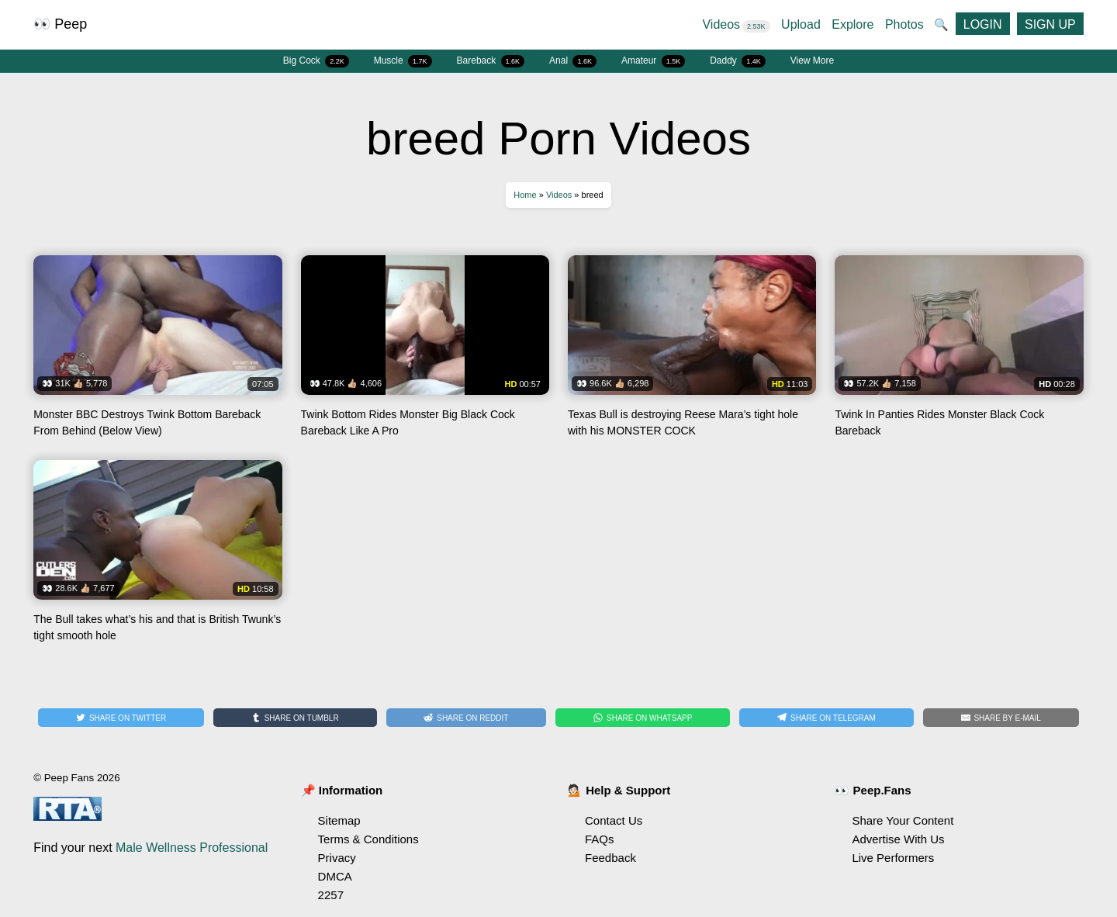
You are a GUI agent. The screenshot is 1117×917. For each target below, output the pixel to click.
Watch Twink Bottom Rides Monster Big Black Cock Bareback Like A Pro (425, 351)
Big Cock (316, 61)
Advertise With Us (898, 839)
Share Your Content (902, 820)
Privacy (337, 857)
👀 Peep (60, 24)
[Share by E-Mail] (1001, 717)
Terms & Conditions (368, 839)
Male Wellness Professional (192, 847)
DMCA (335, 876)
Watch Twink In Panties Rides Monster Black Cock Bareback (958, 351)
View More (812, 60)
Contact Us (613, 820)
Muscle (403, 61)
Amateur (653, 61)
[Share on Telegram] (826, 717)
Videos (735, 24)
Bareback (491, 61)
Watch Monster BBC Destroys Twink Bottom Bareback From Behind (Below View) (157, 351)
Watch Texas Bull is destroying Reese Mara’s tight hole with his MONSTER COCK (691, 351)
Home (525, 194)
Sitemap (339, 820)
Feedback (610, 857)
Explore (852, 24)
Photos (904, 24)
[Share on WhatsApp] (642, 717)
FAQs (599, 839)
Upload (801, 24)
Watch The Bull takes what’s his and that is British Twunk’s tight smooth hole (157, 556)
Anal (573, 61)
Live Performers (893, 857)
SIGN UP (1050, 24)
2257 (331, 894)
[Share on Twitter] (121, 717)
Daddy (738, 61)
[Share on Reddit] (466, 717)
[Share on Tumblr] (295, 717)
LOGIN (982, 24)
